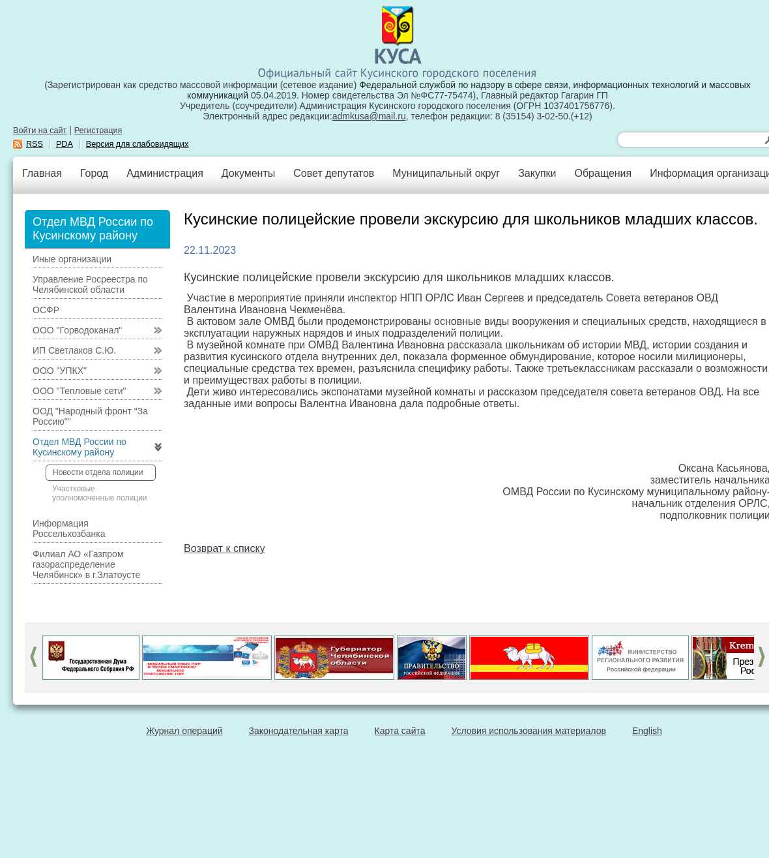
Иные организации (72, 259)
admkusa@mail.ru (369, 116)
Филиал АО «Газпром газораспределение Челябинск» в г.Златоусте (86, 564)
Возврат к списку (224, 548)
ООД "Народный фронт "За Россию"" (90, 416)
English (647, 731)
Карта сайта (400, 731)
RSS (34, 144)
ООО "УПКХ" (60, 370)
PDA (64, 144)
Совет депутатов (333, 173)
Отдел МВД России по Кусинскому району (79, 447)
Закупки (537, 173)
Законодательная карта (299, 731)
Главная (42, 173)
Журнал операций (184, 731)
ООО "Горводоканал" (77, 330)
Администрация (164, 173)
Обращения (602, 173)
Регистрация (98, 130)
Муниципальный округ (446, 173)
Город (94, 173)
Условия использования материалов (529, 731)
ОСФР (46, 310)
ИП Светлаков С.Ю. (74, 350)
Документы (248, 173)
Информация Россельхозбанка (69, 528)
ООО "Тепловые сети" (79, 391)
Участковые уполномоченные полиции (99, 493)
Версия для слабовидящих (137, 144)
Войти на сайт (39, 130)
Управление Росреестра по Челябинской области (90, 284)
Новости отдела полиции (98, 472)
